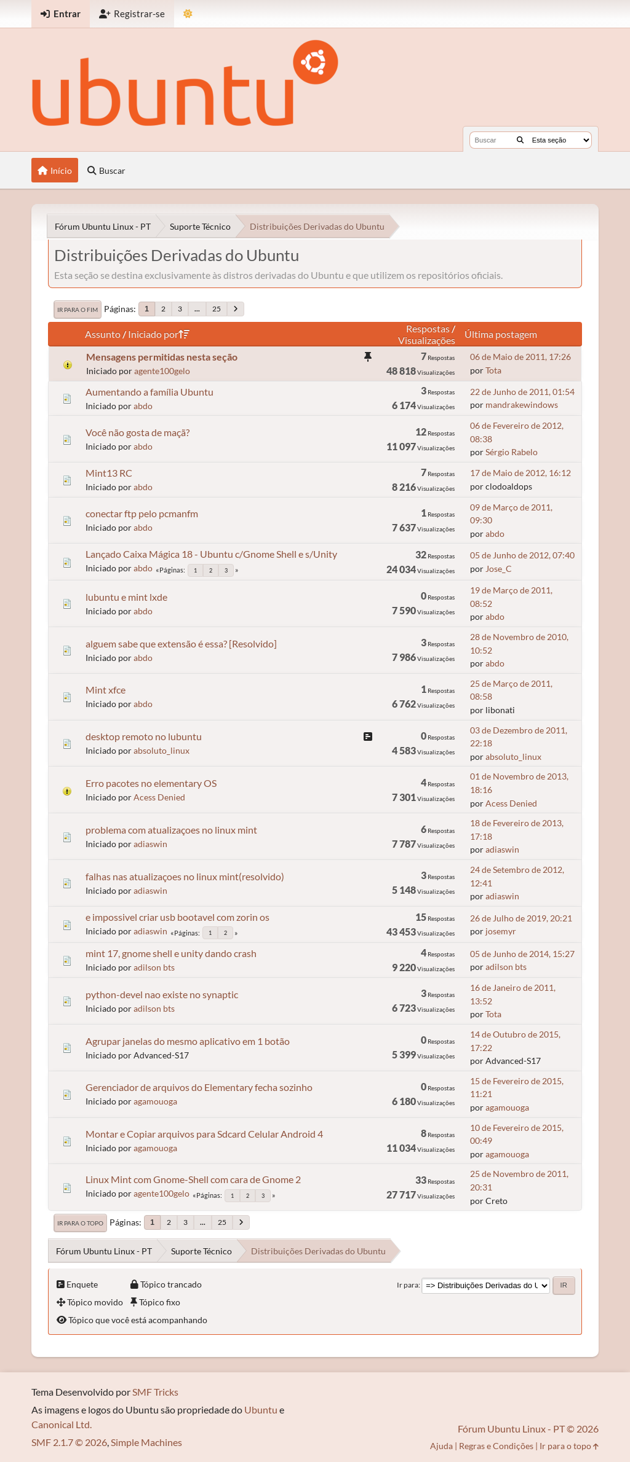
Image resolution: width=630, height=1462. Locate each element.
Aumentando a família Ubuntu (149, 391)
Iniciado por (158, 334)
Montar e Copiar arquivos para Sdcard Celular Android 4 (204, 1134)
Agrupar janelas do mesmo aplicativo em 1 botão (188, 1041)
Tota (493, 370)
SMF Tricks (155, 1392)
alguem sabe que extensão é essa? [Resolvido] (181, 643)
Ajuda (441, 1445)
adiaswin (150, 843)
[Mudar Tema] (188, 14)
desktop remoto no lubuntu (144, 736)
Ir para (407, 1285)
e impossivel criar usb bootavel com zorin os (177, 917)
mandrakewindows (521, 404)
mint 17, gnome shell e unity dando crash (171, 953)
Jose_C (498, 568)
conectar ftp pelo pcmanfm (142, 513)
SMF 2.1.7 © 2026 (69, 1442)
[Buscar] (520, 140)
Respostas (428, 328)
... (197, 308)
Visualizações (426, 340)
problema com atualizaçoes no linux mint (171, 829)
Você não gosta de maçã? (137, 432)
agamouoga (155, 1101)
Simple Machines (146, 1442)
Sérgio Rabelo (511, 452)
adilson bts (154, 967)
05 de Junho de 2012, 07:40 (522, 555)
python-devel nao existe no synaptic (162, 994)
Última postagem (501, 334)
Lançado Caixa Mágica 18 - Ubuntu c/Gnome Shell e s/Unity (211, 554)
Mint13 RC (109, 473)
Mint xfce (106, 689)
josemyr (500, 931)
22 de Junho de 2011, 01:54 (522, 391)
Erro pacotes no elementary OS (151, 783)
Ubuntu (260, 1409)
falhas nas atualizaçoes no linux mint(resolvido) (185, 876)
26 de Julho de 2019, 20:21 (521, 918)
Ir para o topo (80, 1223)
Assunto (103, 334)
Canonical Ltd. (61, 1424)
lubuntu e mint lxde (126, 597)
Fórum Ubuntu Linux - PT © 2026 (528, 1428)
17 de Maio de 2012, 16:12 (520, 472)
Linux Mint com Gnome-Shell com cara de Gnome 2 (193, 1179)
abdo (143, 406)
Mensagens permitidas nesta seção (161, 356)
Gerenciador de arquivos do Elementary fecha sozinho (199, 1087)
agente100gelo (162, 371)
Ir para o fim (77, 309)
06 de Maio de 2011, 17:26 (520, 356)
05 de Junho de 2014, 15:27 (522, 953)
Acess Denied (159, 797)
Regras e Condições (496, 1445)
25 (216, 308)
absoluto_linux (161, 750)
